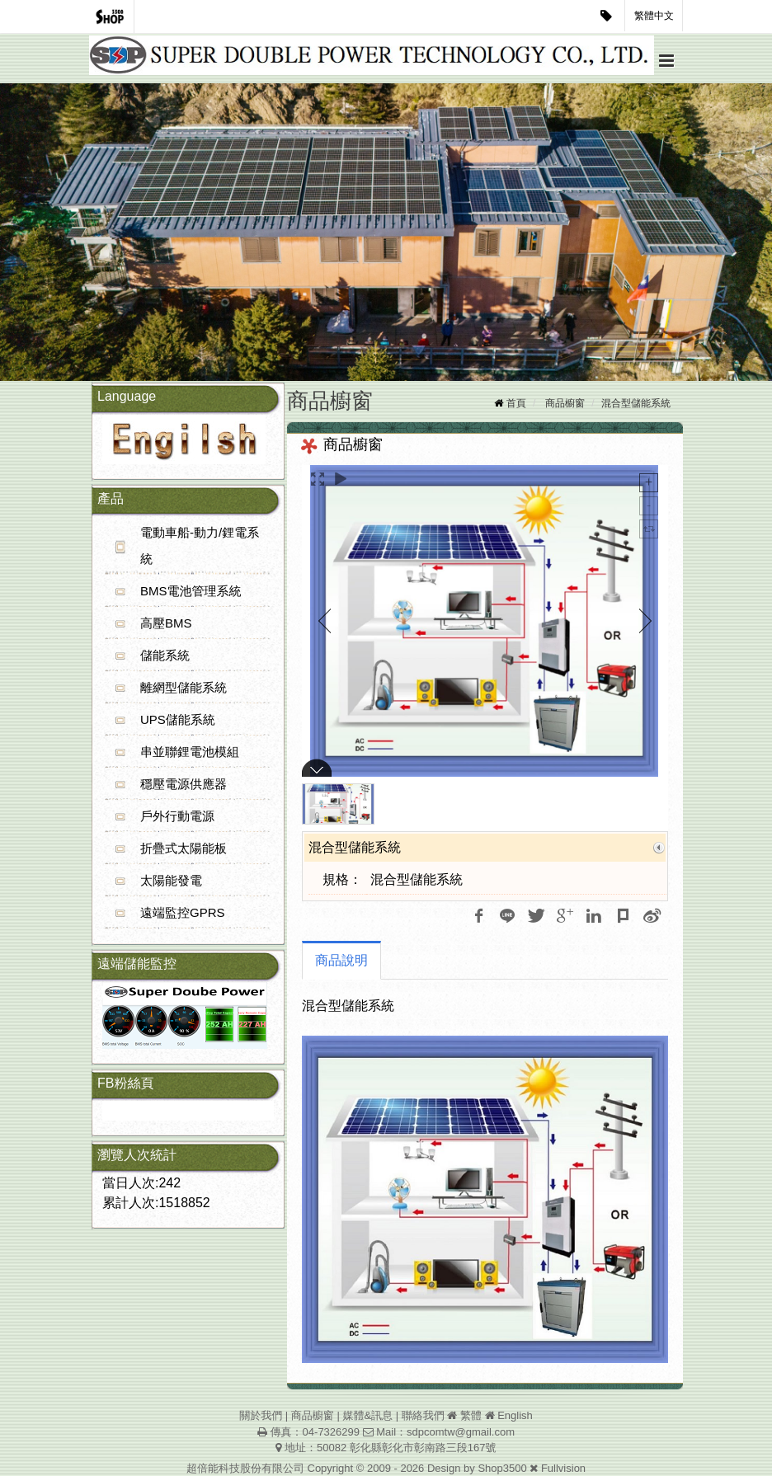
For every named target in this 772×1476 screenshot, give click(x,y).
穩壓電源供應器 (183, 784)
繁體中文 (654, 15)
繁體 (471, 1415)
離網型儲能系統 (183, 687)
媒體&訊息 (367, 1415)
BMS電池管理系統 (191, 591)
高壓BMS (166, 623)
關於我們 (260, 1415)
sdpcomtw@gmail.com (461, 1432)
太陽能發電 (171, 880)
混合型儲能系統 (636, 403)
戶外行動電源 (177, 816)
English (515, 1415)
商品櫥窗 (565, 403)
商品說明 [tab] (341, 960)
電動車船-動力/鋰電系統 (199, 545)
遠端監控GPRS (182, 912)
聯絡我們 (423, 1415)
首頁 (516, 403)
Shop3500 (502, 1468)
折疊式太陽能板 (183, 848)
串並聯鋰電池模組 (189, 752)
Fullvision (563, 1468)
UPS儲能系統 (177, 719)
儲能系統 (165, 655)
